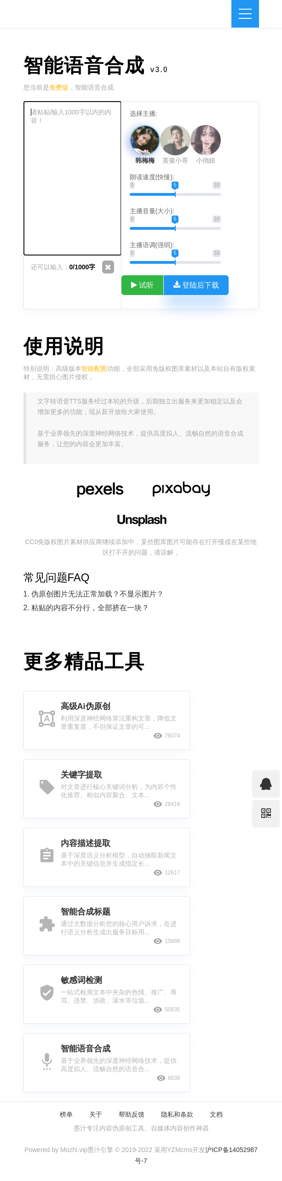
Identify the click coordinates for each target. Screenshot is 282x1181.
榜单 (66, 1114)
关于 (95, 1114)
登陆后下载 (196, 285)
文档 (216, 1114)
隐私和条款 (177, 1114)
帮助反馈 (131, 1114)
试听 (142, 285)
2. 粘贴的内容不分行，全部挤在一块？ (86, 608)
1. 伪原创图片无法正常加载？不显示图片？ (93, 594)
